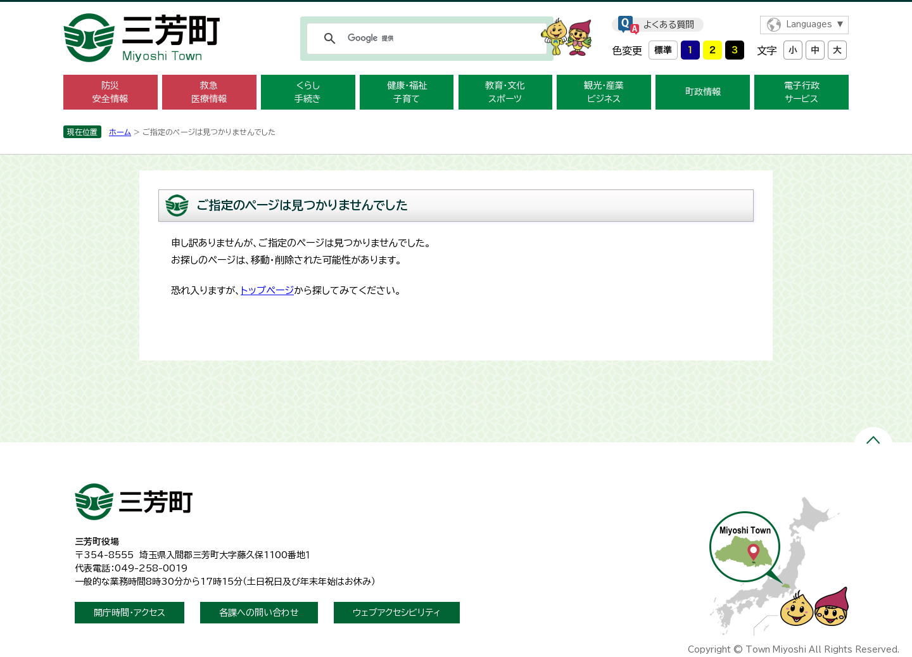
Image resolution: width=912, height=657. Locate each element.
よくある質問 (668, 24)
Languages (809, 24)
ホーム (120, 132)
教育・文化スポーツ (505, 92)
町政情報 (703, 91)
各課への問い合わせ (259, 612)
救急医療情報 (209, 92)
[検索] (425, 38)
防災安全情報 (110, 92)
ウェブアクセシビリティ (397, 612)
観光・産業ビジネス (604, 92)
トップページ (267, 290)
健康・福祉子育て (407, 92)
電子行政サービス (802, 92)
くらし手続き (307, 92)
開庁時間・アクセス (129, 612)
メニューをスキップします (456, 8)
